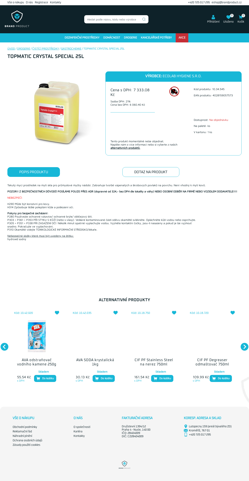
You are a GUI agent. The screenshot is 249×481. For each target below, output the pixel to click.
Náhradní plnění (22, 436)
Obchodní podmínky (25, 427)
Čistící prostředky (45, 48)
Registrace (41, 2)
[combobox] (116, 19)
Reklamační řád (22, 431)
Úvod (11, 48)
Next (243, 345)
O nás (29, 2)
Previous (2, 345)
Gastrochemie (71, 48)
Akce (182, 37)
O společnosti (82, 427)
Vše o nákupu (15, 2)
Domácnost (111, 37)
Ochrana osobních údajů (27, 440)
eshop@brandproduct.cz (227, 2)
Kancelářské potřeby (156, 37)
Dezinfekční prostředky (82, 37)
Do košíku (45, 378)
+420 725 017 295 (199, 2)
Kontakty (55, 2)
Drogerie (130, 37)
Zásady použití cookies (26, 445)
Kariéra (78, 431)
